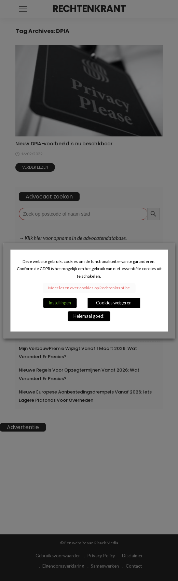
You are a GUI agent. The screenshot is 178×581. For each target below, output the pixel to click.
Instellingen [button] (60, 302)
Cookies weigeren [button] (114, 302)
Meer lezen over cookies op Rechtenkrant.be (89, 287)
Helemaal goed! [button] (89, 316)
